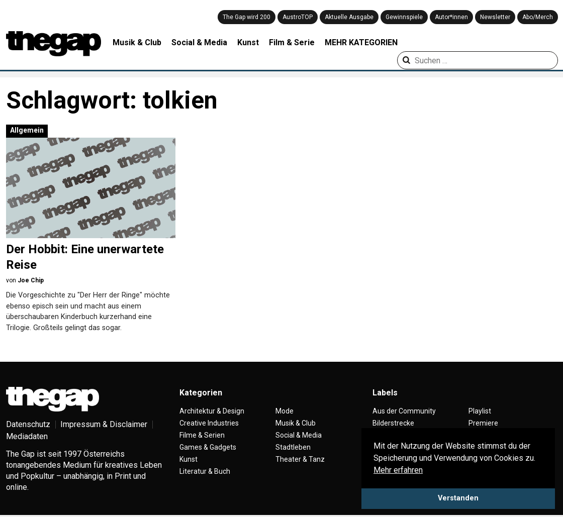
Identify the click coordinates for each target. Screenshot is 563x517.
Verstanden (458, 498)
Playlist (479, 411)
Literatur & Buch (204, 471)
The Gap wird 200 (246, 17)
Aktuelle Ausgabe (349, 17)
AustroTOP (298, 17)
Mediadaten (27, 436)
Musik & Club (137, 42)
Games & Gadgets (207, 447)
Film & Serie (292, 42)
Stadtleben (293, 447)
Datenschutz (28, 424)
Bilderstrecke (393, 423)
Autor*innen (451, 17)
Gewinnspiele (404, 17)
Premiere (483, 423)
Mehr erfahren (398, 470)
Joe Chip (31, 280)
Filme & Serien (202, 435)
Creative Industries (209, 423)
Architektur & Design (211, 411)
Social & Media (199, 42)
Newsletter (495, 17)
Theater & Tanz (300, 459)
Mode (284, 411)
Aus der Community (404, 411)
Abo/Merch (537, 17)
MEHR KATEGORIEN (361, 42)
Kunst (248, 42)
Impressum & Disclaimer (103, 424)
